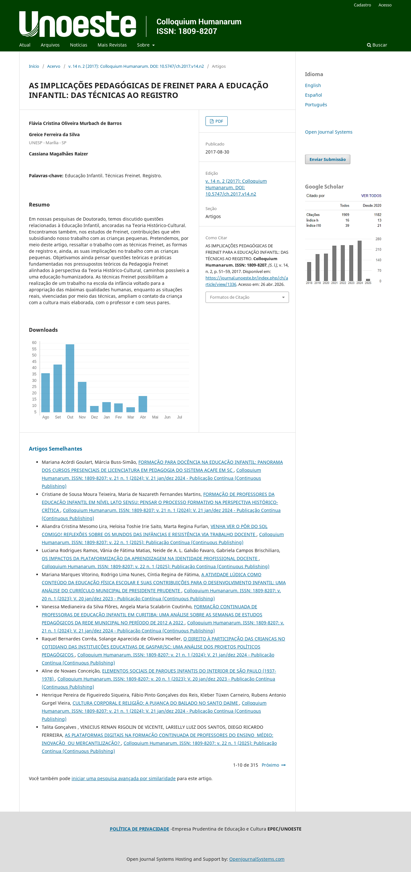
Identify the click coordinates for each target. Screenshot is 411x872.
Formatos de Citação (229, 297)
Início (34, 66)
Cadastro (362, 5)
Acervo (53, 66)
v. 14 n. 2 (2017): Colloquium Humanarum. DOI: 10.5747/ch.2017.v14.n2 (136, 66)
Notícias (78, 45)
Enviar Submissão (328, 159)
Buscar (377, 45)
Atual (25, 45)
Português (316, 104)
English (313, 85)
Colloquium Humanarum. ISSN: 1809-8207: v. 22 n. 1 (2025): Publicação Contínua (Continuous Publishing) (155, 566)
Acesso (385, 5)
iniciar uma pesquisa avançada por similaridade (124, 778)
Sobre (144, 45)
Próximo (270, 765)
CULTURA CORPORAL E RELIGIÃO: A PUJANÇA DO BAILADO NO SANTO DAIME (156, 703)
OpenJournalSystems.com (256, 859)
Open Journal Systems (329, 132)
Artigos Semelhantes (55, 448)
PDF (218, 121)
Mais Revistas (112, 45)
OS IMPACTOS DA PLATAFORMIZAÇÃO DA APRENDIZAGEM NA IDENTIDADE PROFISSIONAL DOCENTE (150, 558)
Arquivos (50, 45)
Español (313, 95)
